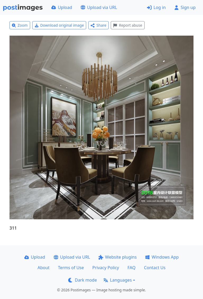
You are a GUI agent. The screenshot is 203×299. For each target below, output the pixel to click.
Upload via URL (99, 7)
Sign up (185, 7)
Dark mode (82, 280)
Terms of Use (71, 267)
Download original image (59, 25)
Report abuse (127, 25)
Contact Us (154, 267)
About (43, 267)
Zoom (20, 25)
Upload (61, 7)
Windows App (162, 257)
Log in (156, 7)
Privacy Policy (105, 267)
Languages (117, 280)
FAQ (131, 267)
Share (98, 25)
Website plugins (118, 257)
